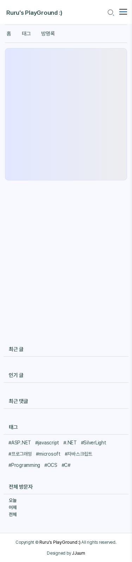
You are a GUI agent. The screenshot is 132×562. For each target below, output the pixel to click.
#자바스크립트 (78, 454)
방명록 (48, 34)
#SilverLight (93, 442)
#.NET (70, 442)
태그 (26, 34)
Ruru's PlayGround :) (34, 12)
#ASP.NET (19, 442)
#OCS (50, 465)
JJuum (78, 553)
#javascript (47, 442)
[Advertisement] (66, 114)
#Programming (24, 465)
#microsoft (48, 454)
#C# (66, 465)
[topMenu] (123, 11)
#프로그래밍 (20, 454)
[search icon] (110, 13)
